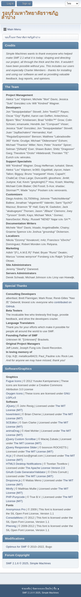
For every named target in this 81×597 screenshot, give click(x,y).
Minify (9, 488)
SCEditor (11, 422)
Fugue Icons (13, 381)
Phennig (11, 526)
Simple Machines (40, 563)
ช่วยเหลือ (26, 588)
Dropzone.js (13, 480)
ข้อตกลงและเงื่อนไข (42, 588)
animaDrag (12, 430)
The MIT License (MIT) (28, 443)
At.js (8, 455)
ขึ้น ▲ (56, 588)
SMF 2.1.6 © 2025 (17, 563)
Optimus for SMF (16, 546)
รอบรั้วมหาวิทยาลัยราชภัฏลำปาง (29, 15)
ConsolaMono (14, 517)
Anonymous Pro (16, 509)
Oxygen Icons (14, 393)
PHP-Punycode (15, 497)
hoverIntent (13, 414)
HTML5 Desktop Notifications (24, 463)
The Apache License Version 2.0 (45, 467)
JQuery (10, 405)
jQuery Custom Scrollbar (21, 439)
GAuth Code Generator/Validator (26, 472)
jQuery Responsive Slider (21, 447)
